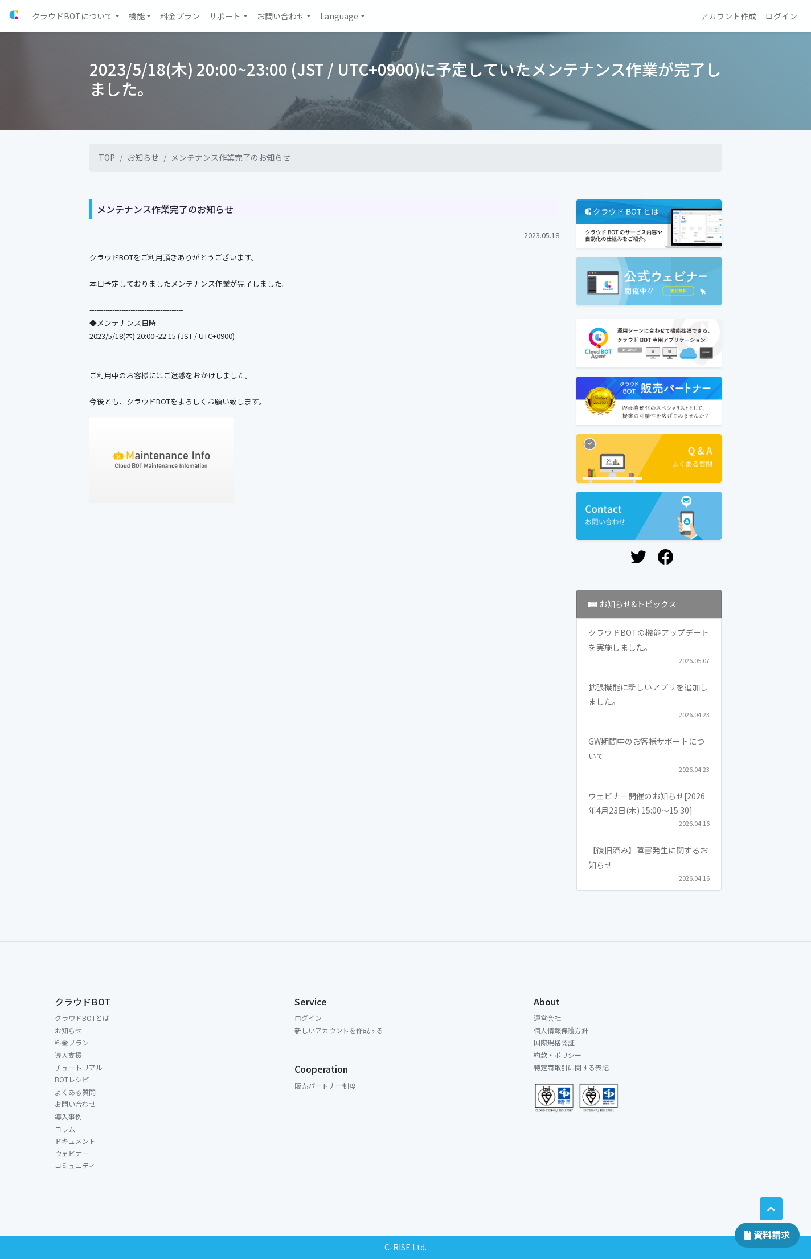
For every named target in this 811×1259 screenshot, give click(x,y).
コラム (65, 1129)
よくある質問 (75, 1092)
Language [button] (339, 16)
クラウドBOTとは (82, 1018)
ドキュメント (75, 1141)
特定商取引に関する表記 (571, 1067)
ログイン (308, 1018)
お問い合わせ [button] (281, 16)
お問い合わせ (75, 1104)
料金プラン (72, 1042)
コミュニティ (75, 1165)
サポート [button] (225, 16)
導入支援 (68, 1055)
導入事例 (68, 1116)
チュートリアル (79, 1067)
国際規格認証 (554, 1042)
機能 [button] (137, 16)
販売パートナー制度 (325, 1085)
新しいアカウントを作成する (338, 1030)
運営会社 (547, 1018)
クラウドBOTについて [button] (72, 16)
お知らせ (143, 157)
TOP (107, 157)
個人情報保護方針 (561, 1030)
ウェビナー (72, 1153)
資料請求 (767, 1234)
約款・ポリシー (557, 1055)
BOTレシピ (72, 1079)
